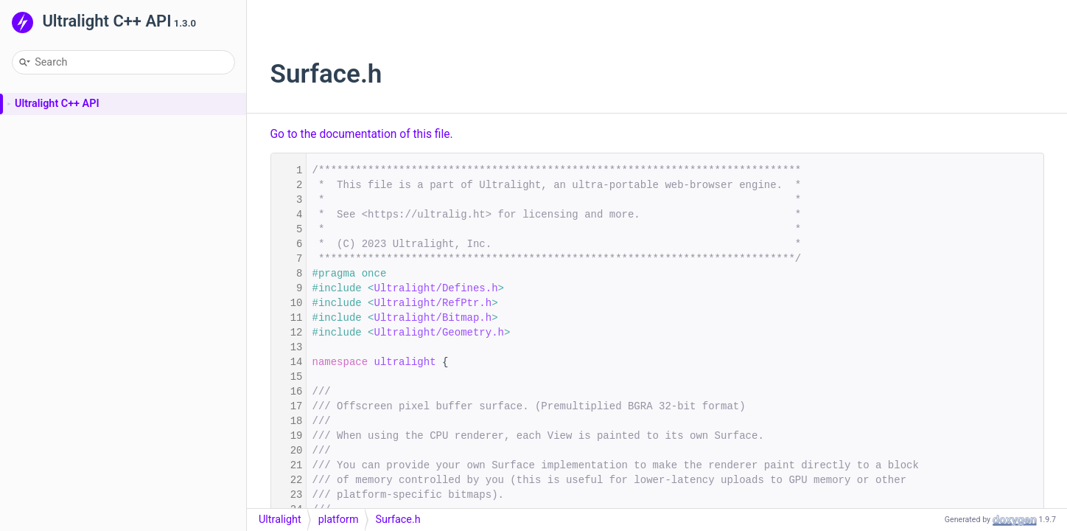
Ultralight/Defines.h (436, 288)
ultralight (405, 362)
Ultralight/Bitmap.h (433, 318)
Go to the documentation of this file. (361, 134)
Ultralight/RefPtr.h (433, 303)
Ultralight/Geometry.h (439, 333)
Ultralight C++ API (57, 103)
